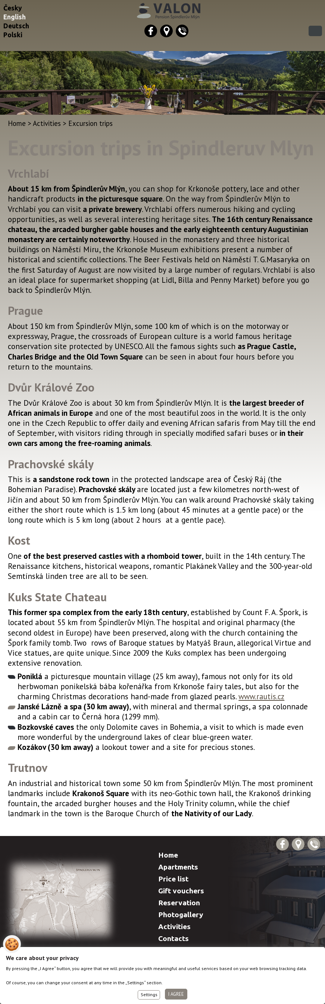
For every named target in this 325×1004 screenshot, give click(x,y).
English (14, 16)
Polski (12, 34)
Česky (12, 8)
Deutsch (16, 25)
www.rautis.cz (261, 696)
